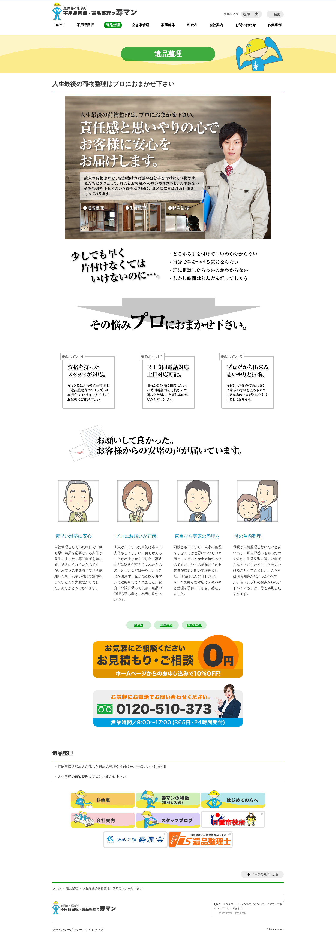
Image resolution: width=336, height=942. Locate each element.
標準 (246, 14)
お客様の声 (194, 625)
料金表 (192, 25)
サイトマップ (94, 929)
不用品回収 (85, 25)
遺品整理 (113, 25)
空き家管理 (140, 25)
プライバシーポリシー (67, 929)
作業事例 (275, 25)
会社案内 (216, 25)
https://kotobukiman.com (232, 913)
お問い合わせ (245, 25)
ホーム (56, 888)
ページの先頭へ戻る (264, 874)
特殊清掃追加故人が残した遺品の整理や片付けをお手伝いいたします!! (112, 766)
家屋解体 (168, 25)
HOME (59, 25)
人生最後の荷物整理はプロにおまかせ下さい (92, 776)
